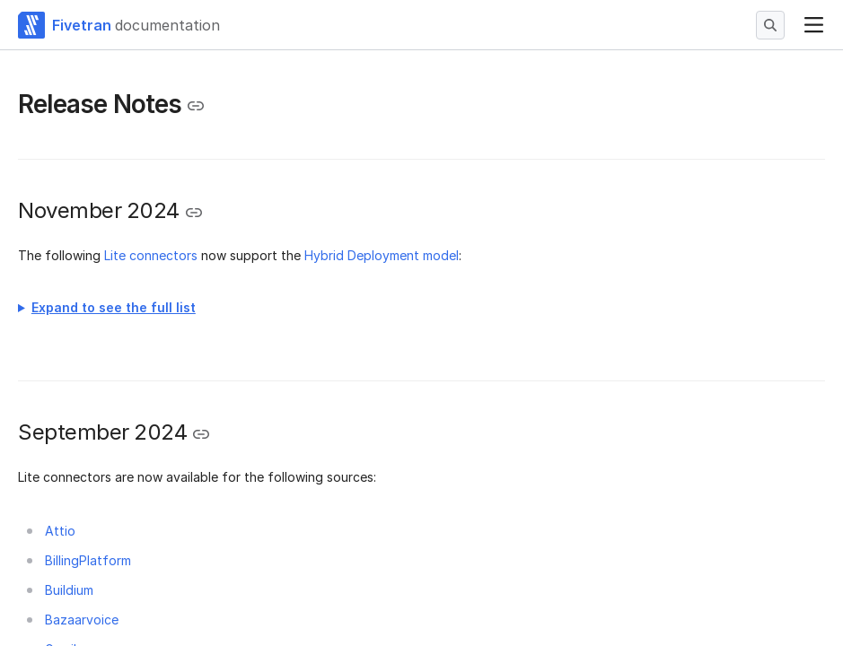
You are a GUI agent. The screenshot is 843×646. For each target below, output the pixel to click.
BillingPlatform (88, 560)
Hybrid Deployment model (381, 255)
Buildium (69, 590)
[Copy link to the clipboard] (195, 106)
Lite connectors (151, 255)
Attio (60, 530)
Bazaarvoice (82, 619)
